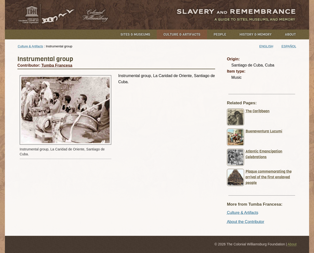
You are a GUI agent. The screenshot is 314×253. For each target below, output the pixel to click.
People (220, 34)
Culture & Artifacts (181, 34)
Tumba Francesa (56, 65)
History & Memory (255, 34)
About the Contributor (245, 222)
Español (289, 46)
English (266, 46)
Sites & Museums (135, 34)
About (290, 34)
